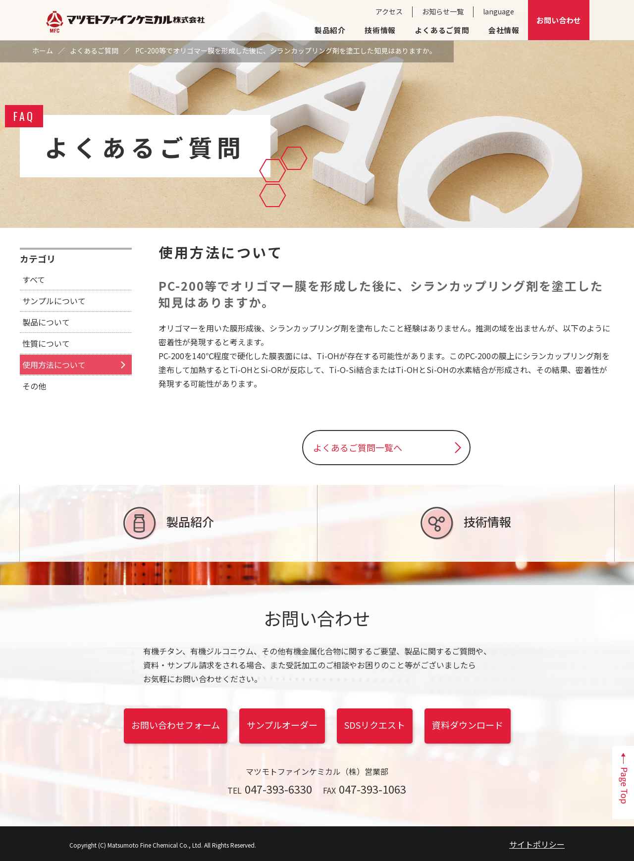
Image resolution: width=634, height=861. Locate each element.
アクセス (389, 11)
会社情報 (504, 30)
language (498, 11)
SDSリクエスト (374, 724)
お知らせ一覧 (443, 11)
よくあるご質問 (442, 30)
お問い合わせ (558, 20)
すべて (33, 279)
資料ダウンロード (467, 724)
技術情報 (380, 30)
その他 (34, 386)
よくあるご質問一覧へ (357, 447)
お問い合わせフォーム (175, 724)
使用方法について (54, 365)
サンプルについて (54, 301)
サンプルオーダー (282, 724)
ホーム (42, 50)
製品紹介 (330, 30)
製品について (46, 322)
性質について (46, 343)
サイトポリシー (537, 844)
